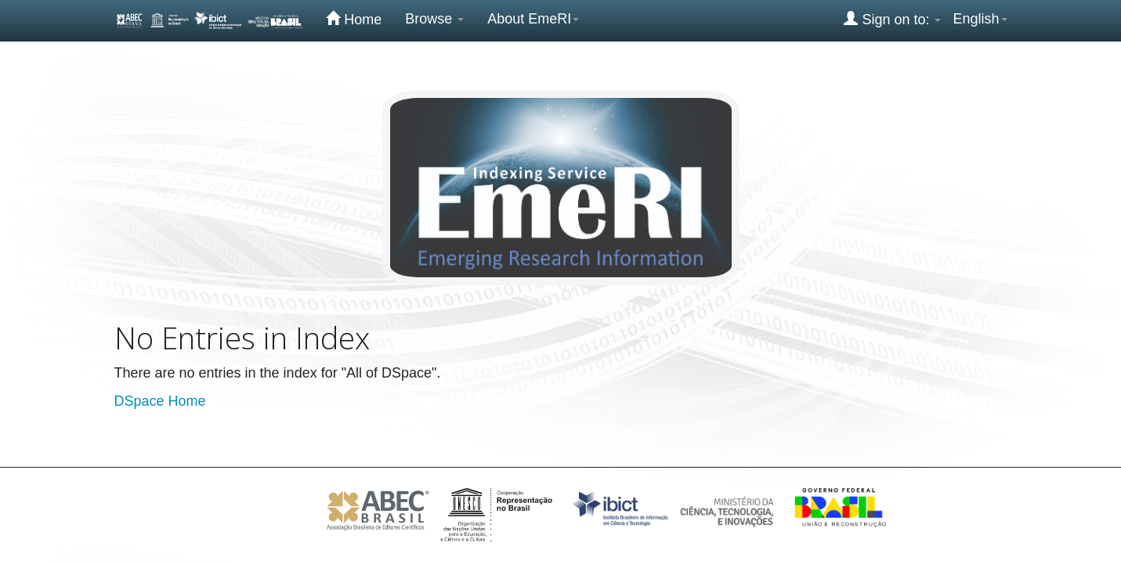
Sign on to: (892, 18)
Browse (434, 19)
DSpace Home (160, 401)
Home (354, 18)
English (980, 19)
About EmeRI (533, 19)
